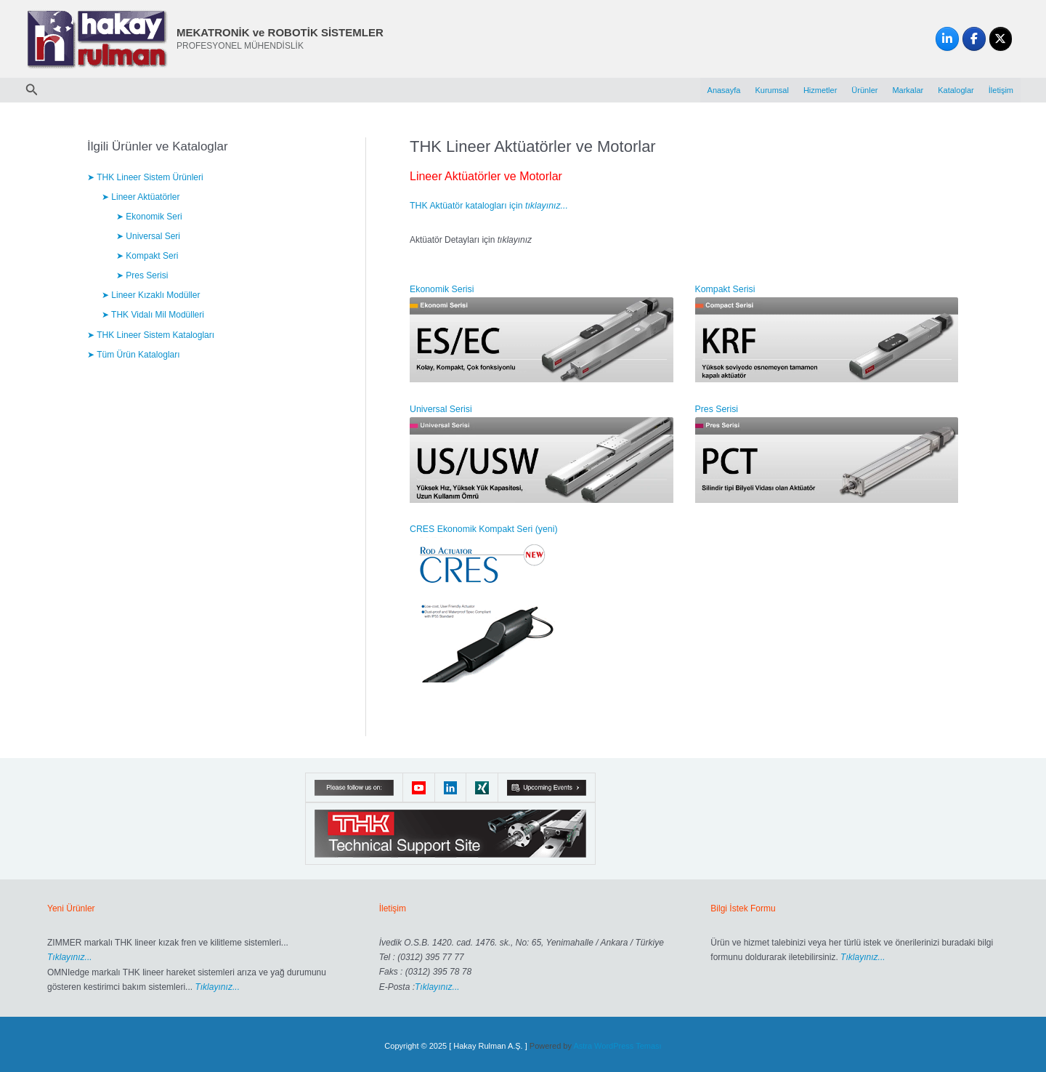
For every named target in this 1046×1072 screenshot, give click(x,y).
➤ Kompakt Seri (147, 256)
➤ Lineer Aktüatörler (140, 197)
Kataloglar (956, 90)
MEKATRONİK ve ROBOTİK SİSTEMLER (280, 32)
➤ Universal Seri (148, 236)
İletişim (1001, 90)
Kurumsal (771, 90)
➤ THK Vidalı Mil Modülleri (153, 315)
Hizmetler (820, 90)
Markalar (907, 90)
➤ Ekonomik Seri (149, 216)
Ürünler (864, 90)
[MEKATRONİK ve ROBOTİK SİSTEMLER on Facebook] (974, 39)
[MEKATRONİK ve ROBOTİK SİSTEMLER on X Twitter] (1001, 39)
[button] (31, 90)
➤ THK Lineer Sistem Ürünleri (145, 177)
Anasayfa (724, 90)
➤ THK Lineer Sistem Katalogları (150, 334)
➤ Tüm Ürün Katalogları (133, 354)
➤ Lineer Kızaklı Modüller (151, 295)
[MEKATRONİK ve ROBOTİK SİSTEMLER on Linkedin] (947, 39)
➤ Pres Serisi (142, 275)
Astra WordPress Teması (617, 1043)
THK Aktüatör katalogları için (487, 206)
